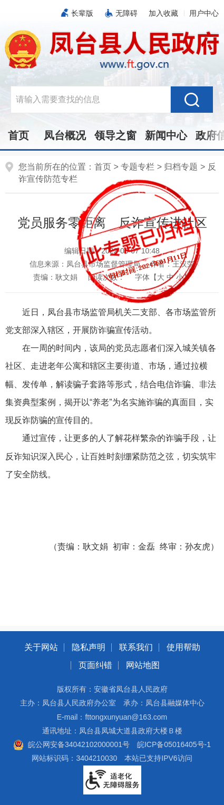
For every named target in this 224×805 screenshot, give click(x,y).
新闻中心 (166, 135)
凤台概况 (65, 135)
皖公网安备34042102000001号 (71, 744)
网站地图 (143, 665)
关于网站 (41, 647)
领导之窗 (115, 135)
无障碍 (126, 13)
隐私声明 (88, 647)
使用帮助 (183, 647)
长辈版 (82, 13)
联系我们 (136, 647)
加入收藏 (163, 13)
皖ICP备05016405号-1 (174, 744)
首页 (18, 135)
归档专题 (181, 166)
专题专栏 (137, 166)
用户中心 (204, 13)
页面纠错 (95, 665)
